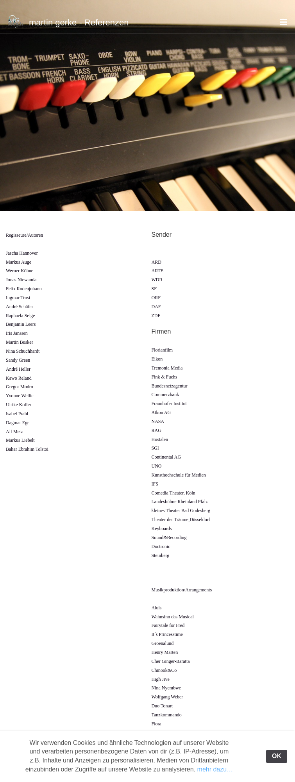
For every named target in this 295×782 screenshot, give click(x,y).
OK (276, 756)
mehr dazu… (215, 769)
